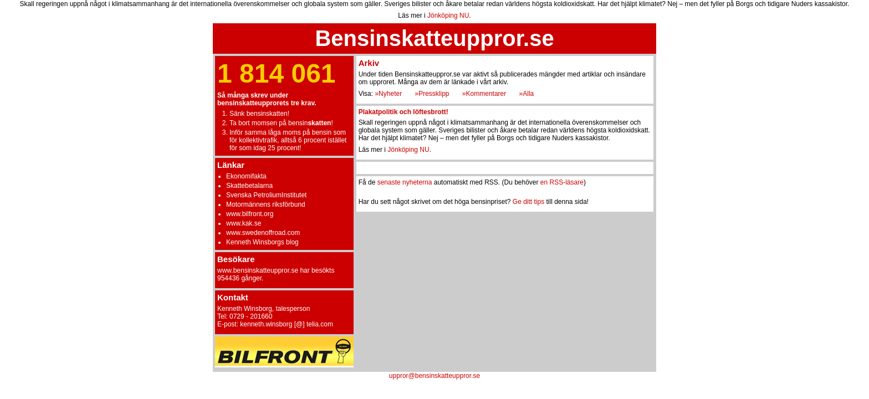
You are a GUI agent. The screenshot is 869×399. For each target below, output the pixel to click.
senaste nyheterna (404, 182)
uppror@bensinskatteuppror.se (434, 376)
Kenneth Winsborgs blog (262, 242)
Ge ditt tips (528, 202)
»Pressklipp (432, 94)
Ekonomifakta (246, 176)
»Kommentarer (484, 94)
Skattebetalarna (249, 186)
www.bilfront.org (249, 214)
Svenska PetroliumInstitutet (266, 195)
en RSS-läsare (562, 182)
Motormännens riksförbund (265, 204)
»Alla (526, 94)
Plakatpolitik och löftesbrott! (403, 112)
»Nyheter (388, 94)
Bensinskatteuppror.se (434, 38)
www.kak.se (243, 223)
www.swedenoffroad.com (263, 233)
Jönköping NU (448, 15)
